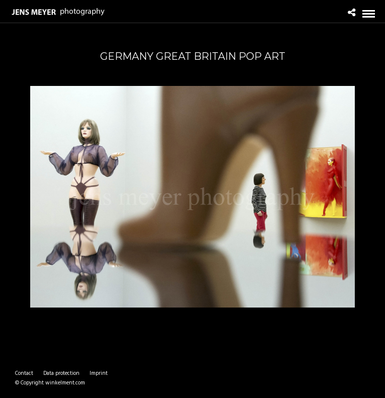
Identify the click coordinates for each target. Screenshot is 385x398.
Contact (24, 373)
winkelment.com (65, 382)
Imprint (99, 373)
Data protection (61, 373)
